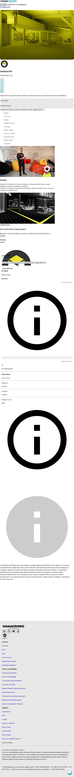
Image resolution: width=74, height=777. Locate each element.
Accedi (2, 7)
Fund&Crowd (14, 4)
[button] (11, 113)
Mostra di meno (5, 225)
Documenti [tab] (24, 109)
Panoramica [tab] (4, 109)
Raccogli (7, 4)
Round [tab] (11, 109)
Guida (21, 4)
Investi (2, 4)
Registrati (7, 7)
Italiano (5, 637)
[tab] (30, 110)
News (24, 4)
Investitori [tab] (17, 109)
